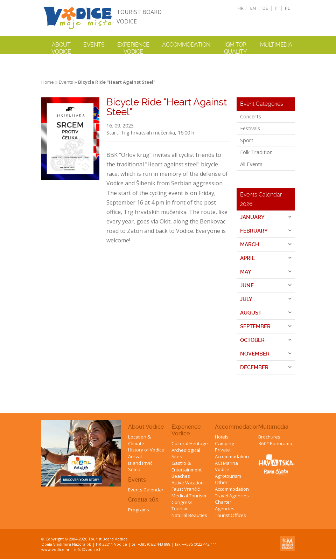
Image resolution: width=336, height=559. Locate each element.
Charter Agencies (224, 505)
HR (241, 8)
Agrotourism (228, 476)
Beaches (181, 476)
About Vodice (146, 426)
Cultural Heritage (190, 443)
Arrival (135, 456)
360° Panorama (275, 443)
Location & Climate (139, 440)
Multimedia (273, 426)
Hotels (222, 437)
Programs (138, 509)
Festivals (250, 128)
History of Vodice (146, 450)
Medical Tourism (189, 495)
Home (47, 82)
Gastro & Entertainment (187, 466)
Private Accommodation (232, 453)
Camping (224, 443)
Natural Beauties (189, 515)
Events (93, 44)
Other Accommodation (232, 485)
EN (253, 8)
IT (276, 8)
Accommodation (237, 426)
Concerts (250, 116)
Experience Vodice (186, 430)
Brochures (269, 437)
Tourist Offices (230, 515)
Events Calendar (145, 489)
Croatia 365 (143, 499)
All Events (251, 163)
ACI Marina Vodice (226, 466)
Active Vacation (188, 482)
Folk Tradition (256, 152)
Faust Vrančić (186, 489)
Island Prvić (140, 463)
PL (287, 8)
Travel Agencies (232, 495)
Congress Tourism (182, 505)
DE (265, 8)
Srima (134, 469)
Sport (246, 140)
